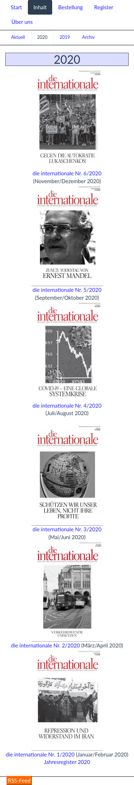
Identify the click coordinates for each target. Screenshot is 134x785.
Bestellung (70, 7)
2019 (65, 37)
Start (16, 7)
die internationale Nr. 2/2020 (45, 645)
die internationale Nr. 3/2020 (67, 529)
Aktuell (18, 37)
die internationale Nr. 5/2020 (67, 289)
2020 (42, 37)
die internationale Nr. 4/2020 (67, 405)
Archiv (88, 37)
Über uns (22, 22)
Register (103, 7)
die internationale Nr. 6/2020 (67, 173)
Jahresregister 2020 (67, 762)
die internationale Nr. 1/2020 (40, 754)
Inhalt (39, 7)
